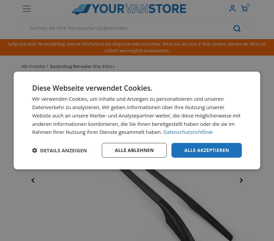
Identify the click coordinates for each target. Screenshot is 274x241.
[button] (59, 150)
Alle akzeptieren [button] (206, 150)
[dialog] (137, 121)
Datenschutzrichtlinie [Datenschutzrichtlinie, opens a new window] (188, 132)
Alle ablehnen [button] (133, 150)
